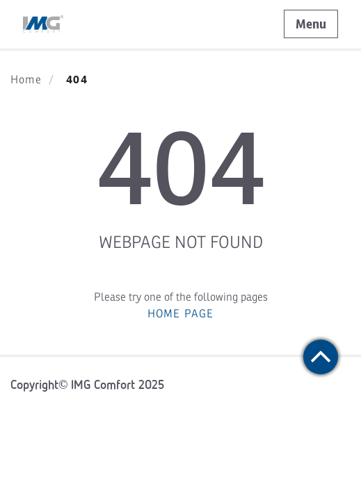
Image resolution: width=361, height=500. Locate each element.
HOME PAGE (180, 314)
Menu (311, 24)
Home (26, 80)
